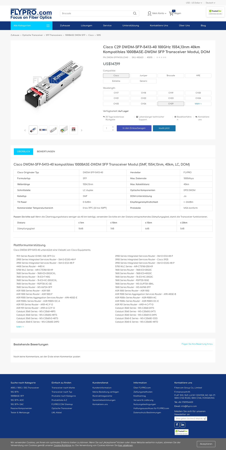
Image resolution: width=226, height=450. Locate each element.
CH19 (170, 93)
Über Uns (184, 25)
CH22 (143, 98)
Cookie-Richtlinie (62, 445)
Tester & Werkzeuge (20, 413)
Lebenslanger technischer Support (151, 118)
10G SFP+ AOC (17, 400)
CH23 (170, 98)
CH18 (143, 93)
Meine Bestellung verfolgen (106, 392)
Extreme (116, 81)
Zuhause (65, 25)
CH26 (143, 104)
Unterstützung (131, 25)
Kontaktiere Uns (159, 25)
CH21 (116, 98)
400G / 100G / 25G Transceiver (25, 388)
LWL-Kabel (57, 413)
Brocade (171, 76)
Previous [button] (26, 130)
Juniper (143, 76)
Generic (143, 81)
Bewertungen (46, 151)
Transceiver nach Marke (63, 388)
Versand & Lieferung (143, 400)
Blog (203, 25)
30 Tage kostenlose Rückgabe (115, 118)
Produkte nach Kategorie (64, 396)
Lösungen (86, 25)
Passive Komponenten (21, 408)
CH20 (198, 93)
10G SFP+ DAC (17, 404)
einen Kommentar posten (67, 357)
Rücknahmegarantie (102, 396)
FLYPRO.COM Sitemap (62, 404)
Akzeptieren (206, 444)
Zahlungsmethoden (142, 392)
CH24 (198, 98)
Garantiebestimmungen (104, 400)
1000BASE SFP (17, 396)
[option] (33, 130)
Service (107, 25)
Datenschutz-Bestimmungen (147, 413)
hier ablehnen (125, 445)
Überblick (23, 151)
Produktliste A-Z (59, 400)
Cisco (116, 76)
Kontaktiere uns (203, 118)
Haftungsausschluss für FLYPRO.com (151, 408)
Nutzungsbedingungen (144, 404)
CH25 (116, 104)
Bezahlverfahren (184, 118)
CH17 (116, 93)
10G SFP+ (15, 392)
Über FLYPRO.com (142, 388)
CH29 (171, 104)
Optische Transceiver (62, 408)
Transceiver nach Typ (62, 392)
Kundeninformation (102, 388)
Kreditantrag (139, 396)
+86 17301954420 (185, 402)
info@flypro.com (189, 406)
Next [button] (81, 130)
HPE (198, 76)
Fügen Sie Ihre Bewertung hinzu (197, 344)
